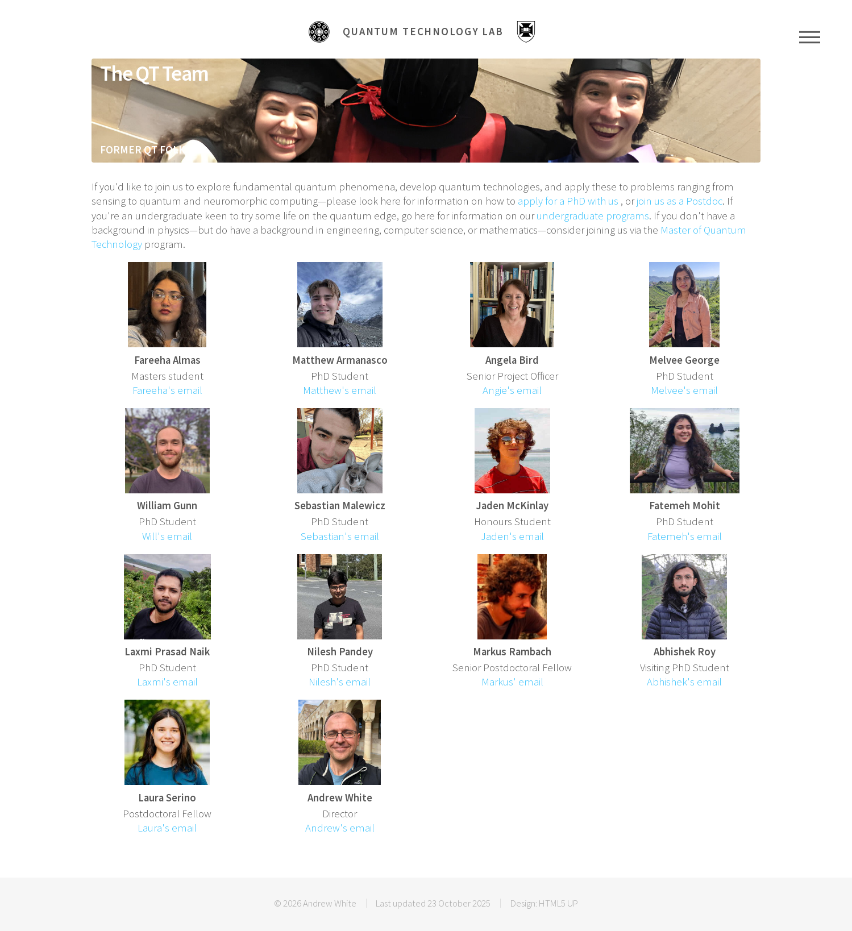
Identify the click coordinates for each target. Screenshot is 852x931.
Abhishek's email (684, 681)
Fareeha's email (167, 390)
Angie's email (512, 390)
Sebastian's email (340, 536)
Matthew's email (339, 390)
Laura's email (167, 827)
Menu (809, 37)
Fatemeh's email (684, 536)
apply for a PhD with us (568, 200)
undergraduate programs (593, 215)
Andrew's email (340, 827)
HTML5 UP (558, 903)
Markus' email (512, 681)
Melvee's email (684, 390)
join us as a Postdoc (679, 200)
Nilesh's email (340, 681)
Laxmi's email (167, 681)
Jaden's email (512, 536)
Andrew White (329, 903)
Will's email (167, 536)
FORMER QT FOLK (142, 149)
